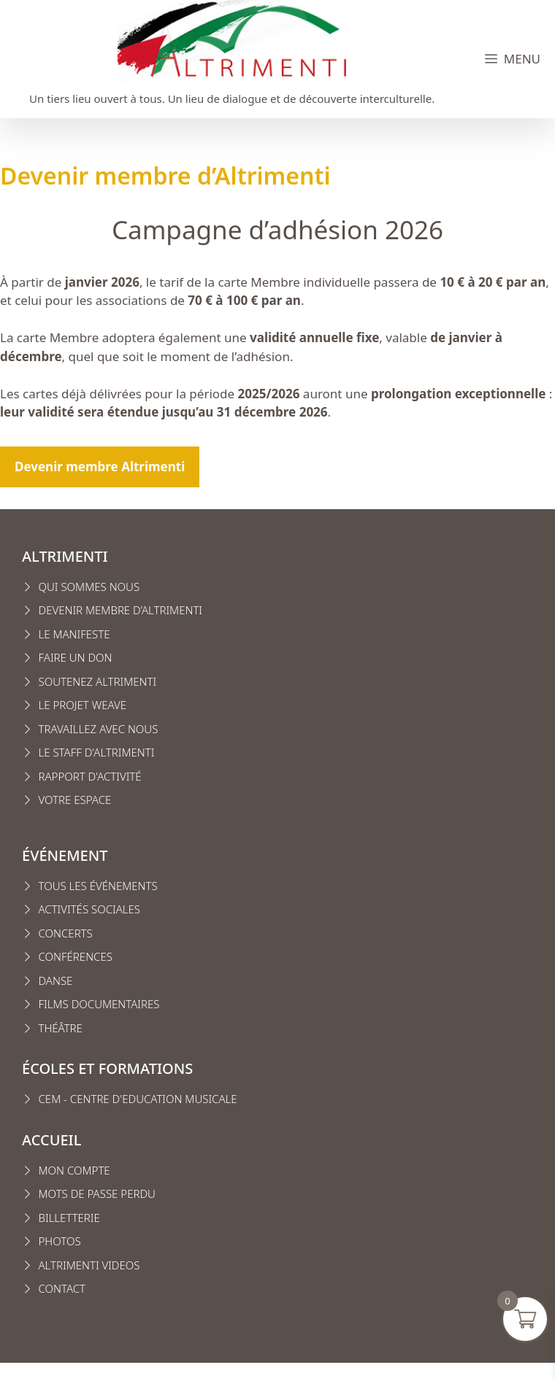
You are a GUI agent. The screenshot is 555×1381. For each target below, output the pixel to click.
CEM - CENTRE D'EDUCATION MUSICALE (138, 1098)
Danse (56, 980)
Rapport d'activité (90, 776)
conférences (75, 956)
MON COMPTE (74, 1170)
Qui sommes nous (89, 586)
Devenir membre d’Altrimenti (121, 610)
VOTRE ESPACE (75, 799)
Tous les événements (98, 885)
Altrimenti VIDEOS (89, 1265)
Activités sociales (90, 909)
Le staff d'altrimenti (97, 752)
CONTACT (62, 1288)
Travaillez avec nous (98, 729)
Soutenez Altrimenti (98, 681)
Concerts (66, 933)
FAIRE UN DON (75, 657)
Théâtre (61, 1028)
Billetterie (69, 1217)
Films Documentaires (99, 1004)
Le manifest (71, 634)
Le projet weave (82, 704)
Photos (60, 1241)
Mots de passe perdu (97, 1193)
